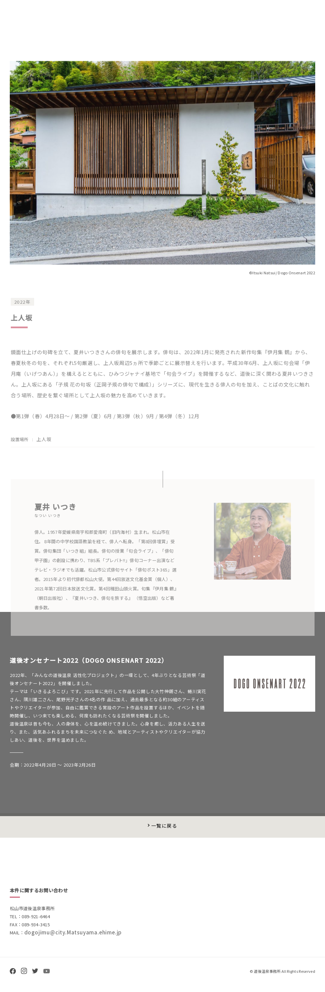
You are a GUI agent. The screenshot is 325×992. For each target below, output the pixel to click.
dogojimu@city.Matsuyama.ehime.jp (73, 936)
